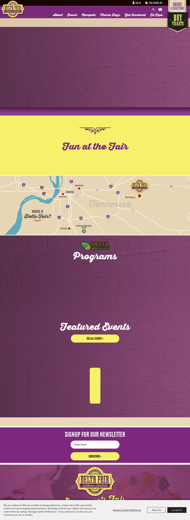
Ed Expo (156, 14)
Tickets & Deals (178, 22)
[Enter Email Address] (95, 445)
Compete (89, 14)
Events (72, 14)
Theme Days (110, 14)
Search (154, 9)
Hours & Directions (178, 5)
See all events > (95, 338)
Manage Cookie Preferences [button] (127, 510)
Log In (138, 3)
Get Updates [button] (160, 9)
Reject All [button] (156, 510)
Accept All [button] (177, 510)
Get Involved (135, 14)
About (58, 14)
